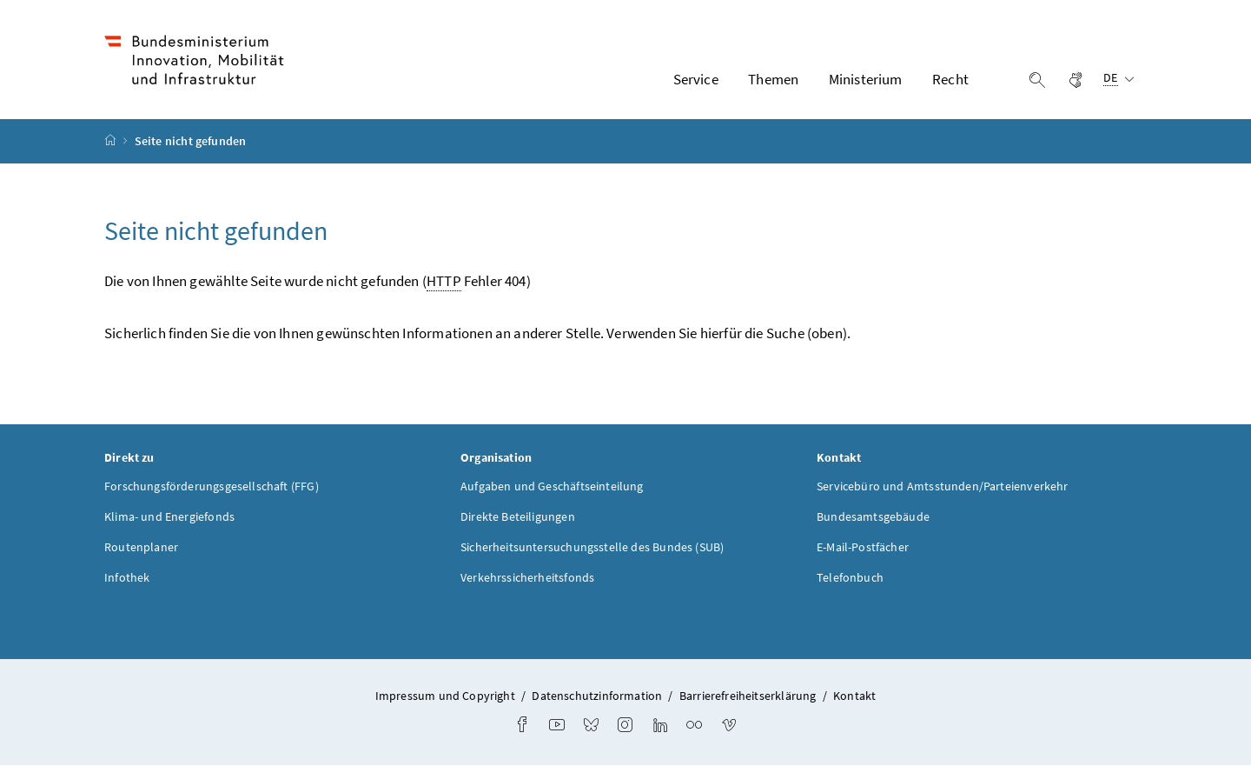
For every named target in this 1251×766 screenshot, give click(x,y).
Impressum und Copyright (445, 696)
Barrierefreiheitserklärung (748, 696)
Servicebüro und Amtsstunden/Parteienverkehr (943, 487)
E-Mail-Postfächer (863, 548)
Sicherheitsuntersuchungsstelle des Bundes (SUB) (592, 548)
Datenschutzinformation (597, 696)
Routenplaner (141, 548)
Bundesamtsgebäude (873, 517)
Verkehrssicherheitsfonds (527, 578)
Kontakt (854, 696)
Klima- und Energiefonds (169, 517)
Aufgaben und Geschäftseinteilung (552, 487)
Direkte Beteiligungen (517, 517)
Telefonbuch (850, 578)
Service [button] (695, 79)
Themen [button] (773, 79)
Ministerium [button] (866, 79)
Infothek (126, 578)
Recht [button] (950, 79)
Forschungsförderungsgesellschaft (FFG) (211, 487)
